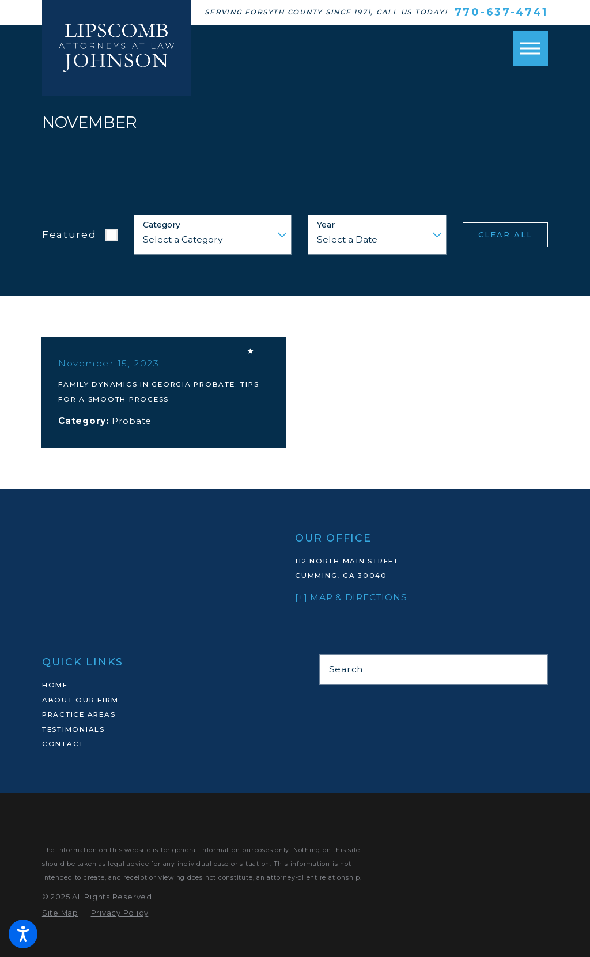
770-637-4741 (501, 12)
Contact (63, 744)
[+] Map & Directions (351, 597)
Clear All (505, 234)
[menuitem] (156, 685)
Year (326, 225)
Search (346, 669)
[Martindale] (325, 703)
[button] (23, 934)
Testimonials (73, 729)
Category (161, 225)
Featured (69, 234)
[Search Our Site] (534, 669)
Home (55, 685)
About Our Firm (80, 700)
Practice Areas (79, 714)
